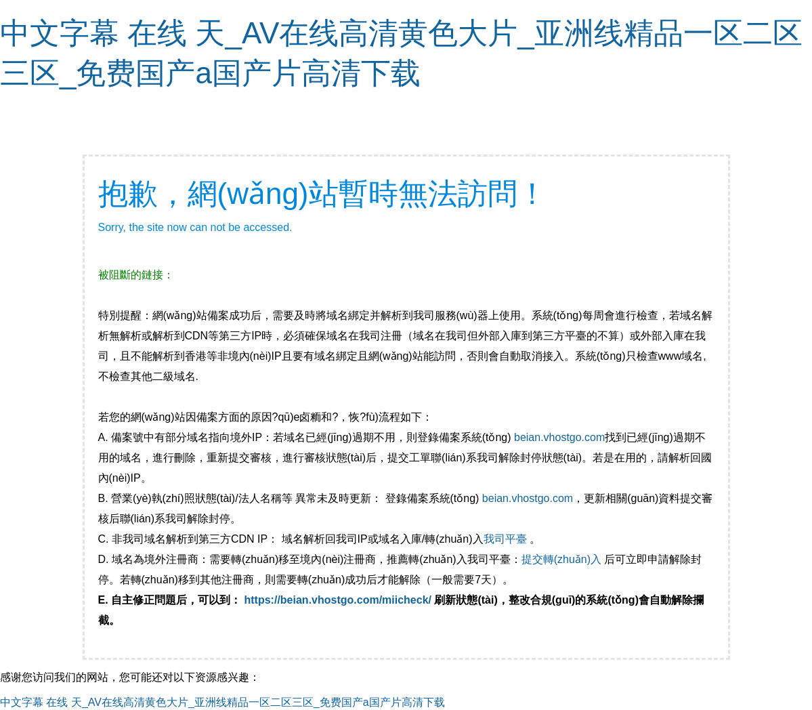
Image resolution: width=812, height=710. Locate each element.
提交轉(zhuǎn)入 (561, 559)
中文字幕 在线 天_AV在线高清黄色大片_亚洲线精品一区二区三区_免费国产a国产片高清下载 (222, 702)
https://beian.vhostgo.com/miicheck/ (338, 600)
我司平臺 (507, 539)
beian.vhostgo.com (559, 437)
